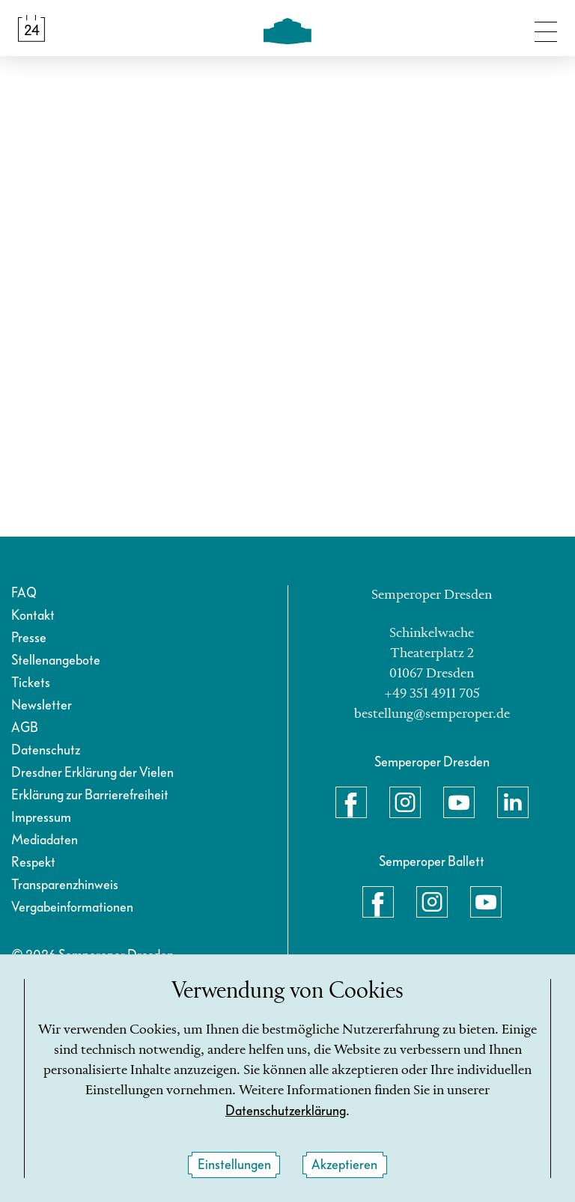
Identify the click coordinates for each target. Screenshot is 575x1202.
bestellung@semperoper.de (432, 714)
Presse (28, 638)
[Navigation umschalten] (546, 28)
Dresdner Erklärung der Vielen (92, 773)
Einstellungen (234, 1165)
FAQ (24, 593)
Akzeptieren (344, 1165)
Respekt (33, 862)
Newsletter (41, 705)
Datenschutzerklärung (285, 1111)
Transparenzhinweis (64, 885)
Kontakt (33, 615)
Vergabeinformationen (72, 907)
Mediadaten (44, 840)
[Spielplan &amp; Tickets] (31, 28)
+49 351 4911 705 (432, 694)
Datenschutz (45, 750)
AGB (24, 728)
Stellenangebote (55, 660)
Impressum (41, 818)
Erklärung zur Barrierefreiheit (89, 795)
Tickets (30, 683)
